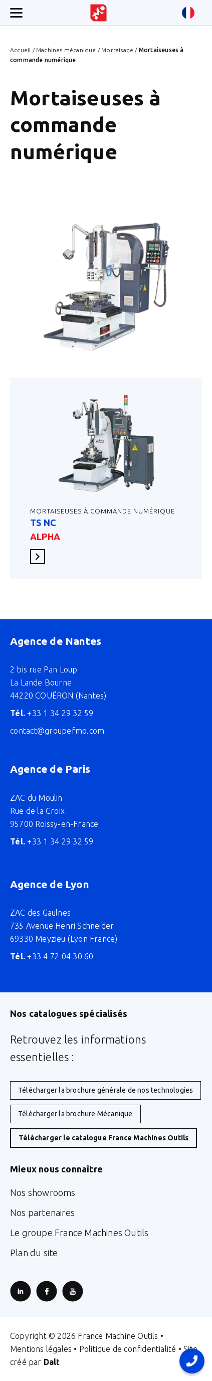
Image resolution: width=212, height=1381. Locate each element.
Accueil (20, 50)
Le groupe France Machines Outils (79, 1233)
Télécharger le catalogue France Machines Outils (103, 1138)
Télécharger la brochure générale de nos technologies (105, 1090)
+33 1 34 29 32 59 (52, 713)
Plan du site (34, 1253)
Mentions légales (41, 1348)
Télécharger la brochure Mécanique (75, 1114)
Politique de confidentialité (127, 1348)
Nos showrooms (43, 1192)
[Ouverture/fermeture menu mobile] (16, 13)
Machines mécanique (66, 50)
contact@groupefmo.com (57, 731)
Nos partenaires (42, 1212)
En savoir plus (40, 556)
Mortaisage (117, 50)
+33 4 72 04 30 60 (52, 956)
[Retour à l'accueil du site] (98, 13)
